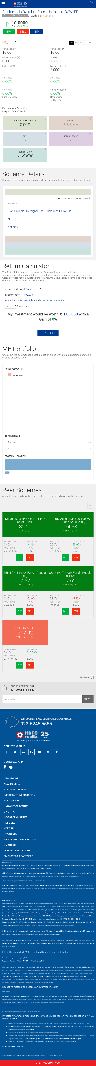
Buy (9, 31)
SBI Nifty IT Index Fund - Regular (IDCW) (71, 574)
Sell (23, 31)
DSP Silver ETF (25, 628)
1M (71, 43)
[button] (10, 42)
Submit (88, 699)
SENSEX (13, 227)
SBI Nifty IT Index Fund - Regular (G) (25, 574)
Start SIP (48, 333)
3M (76, 43)
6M (81, 43)
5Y (90, 43)
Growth (32, 15)
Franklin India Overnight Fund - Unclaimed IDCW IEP (39, 211)
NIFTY (12, 219)
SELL (30, 557)
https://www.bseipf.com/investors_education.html (18, 1005)
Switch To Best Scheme (15, 15)
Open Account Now (48, 1062)
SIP (37, 31)
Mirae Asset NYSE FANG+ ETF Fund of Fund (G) (25, 520)
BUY (20, 557)
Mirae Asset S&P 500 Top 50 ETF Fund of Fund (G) (71, 520)
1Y (86, 43)
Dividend (45, 15)
